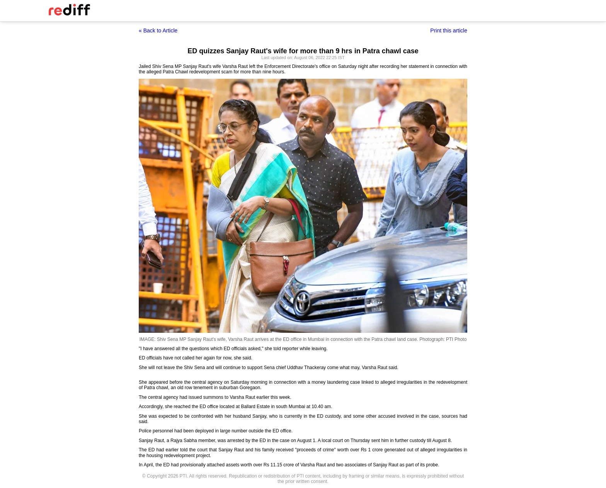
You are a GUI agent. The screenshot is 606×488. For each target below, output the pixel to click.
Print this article (448, 30)
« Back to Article (158, 30)
